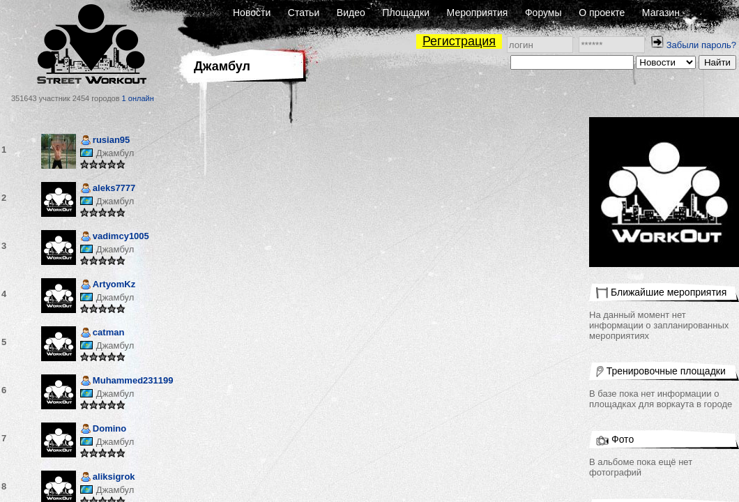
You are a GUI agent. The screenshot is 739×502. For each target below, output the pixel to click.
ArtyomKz (107, 285)
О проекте (602, 12)
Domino (103, 429)
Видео (351, 12)
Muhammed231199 (127, 381)
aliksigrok (107, 478)
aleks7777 (107, 189)
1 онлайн (138, 98)
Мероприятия (477, 12)
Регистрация (459, 41)
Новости (252, 12)
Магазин (661, 12)
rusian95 (105, 141)
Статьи (303, 12)
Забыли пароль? (701, 45)
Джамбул (115, 153)
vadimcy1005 (114, 237)
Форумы (543, 12)
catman (102, 333)
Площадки (405, 12)
